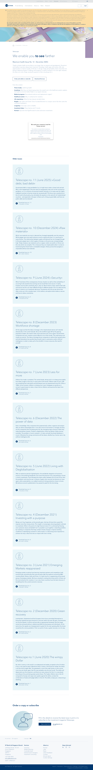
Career (50, 1)
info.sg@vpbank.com (10, 758)
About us (36, 5)
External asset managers (31, 752)
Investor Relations (40, 1)
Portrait (45, 747)
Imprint (54, 766)
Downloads (56, 1)
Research (47, 5)
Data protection (68, 766)
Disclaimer (60, 766)
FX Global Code (83, 766)
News (42, 5)
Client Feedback (47, 752)
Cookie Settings (47, 757)
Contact (45, 754)
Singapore (76, 1)
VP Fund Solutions (63, 1)
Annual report (47, 756)
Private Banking (19, 5)
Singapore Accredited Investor (75, 768)
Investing (26, 747)
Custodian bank (28, 751)
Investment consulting (30, 754)
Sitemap (75, 766)
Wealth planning (28, 749)
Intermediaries (28, 5)
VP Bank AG (13, 45)
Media (46, 1)
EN (87, 1)
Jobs (44, 749)
